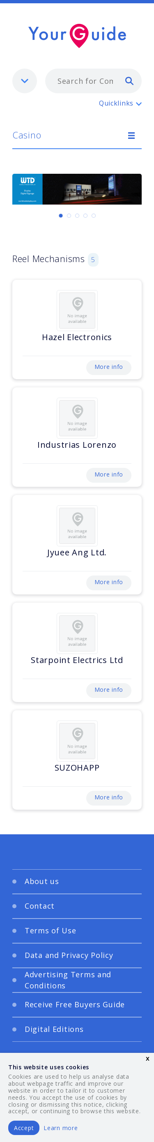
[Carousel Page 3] (77, 216)
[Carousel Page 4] (85, 216)
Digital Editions (54, 1029)
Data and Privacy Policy (69, 955)
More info (108, 367)
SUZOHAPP (77, 767)
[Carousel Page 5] (94, 216)
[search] (129, 80)
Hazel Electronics (77, 337)
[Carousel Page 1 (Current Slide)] (61, 216)
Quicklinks (116, 103)
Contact (40, 906)
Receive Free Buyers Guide (75, 1004)
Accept (24, 1128)
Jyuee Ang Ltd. (77, 552)
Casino (26, 135)
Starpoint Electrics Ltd (77, 659)
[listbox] (24, 81)
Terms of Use (50, 930)
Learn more (61, 1128)
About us (42, 881)
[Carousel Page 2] (69, 216)
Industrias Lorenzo (77, 444)
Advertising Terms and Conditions (68, 979)
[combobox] (93, 81)
